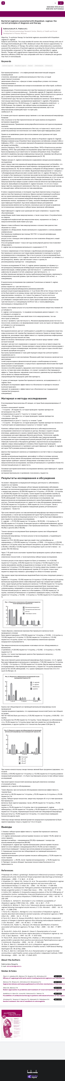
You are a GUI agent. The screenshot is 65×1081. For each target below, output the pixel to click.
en (61, 3)
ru (55, 3)
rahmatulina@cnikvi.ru (13, 966)
